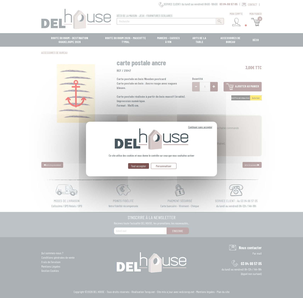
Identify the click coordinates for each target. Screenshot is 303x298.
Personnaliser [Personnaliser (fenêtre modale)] (163, 166)
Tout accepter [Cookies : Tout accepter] (138, 166)
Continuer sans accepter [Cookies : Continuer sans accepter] (200, 127)
